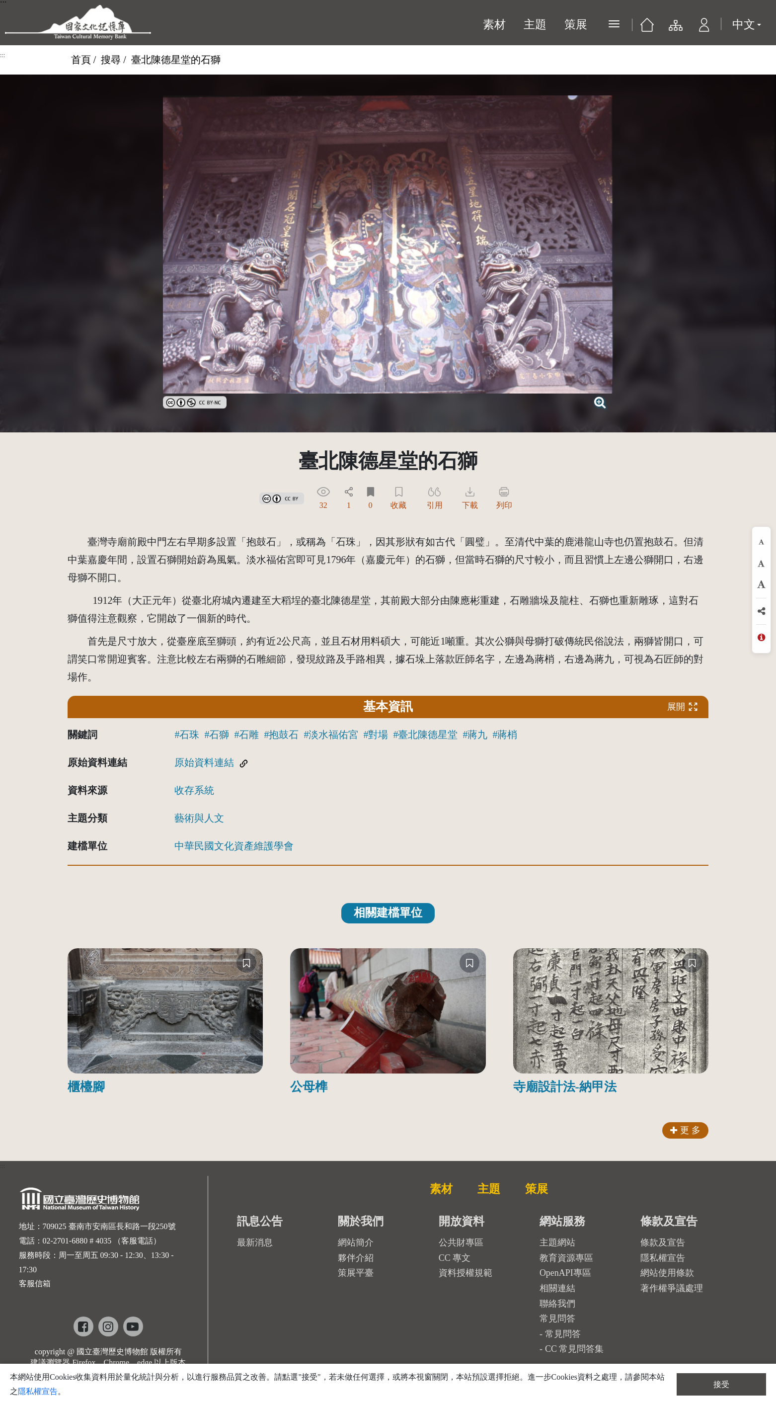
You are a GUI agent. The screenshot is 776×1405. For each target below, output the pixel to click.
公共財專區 (461, 1242)
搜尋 (111, 59)
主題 (535, 24)
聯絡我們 (557, 1304)
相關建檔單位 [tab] (388, 913)
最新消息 (255, 1242)
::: (2, 55)
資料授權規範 (465, 1273)
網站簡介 (356, 1242)
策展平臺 (356, 1273)
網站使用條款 (667, 1273)
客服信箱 (35, 1283)
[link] (195, 401)
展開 (682, 707)
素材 (494, 24)
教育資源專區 (566, 1258)
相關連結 (557, 1288)
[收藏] (246, 963)
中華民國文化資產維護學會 (234, 845)
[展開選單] (614, 23)
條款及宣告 (662, 1242)
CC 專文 (455, 1258)
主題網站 (557, 1242)
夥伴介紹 (356, 1258)
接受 (721, 1384)
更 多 (685, 1130)
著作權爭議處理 (671, 1288)
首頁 (81, 59)
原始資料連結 (204, 762)
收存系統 (194, 790)
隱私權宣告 (662, 1258)
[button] (704, 27)
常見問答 (563, 1334)
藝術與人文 (199, 818)
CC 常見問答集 (574, 1349)
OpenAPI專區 (565, 1273)
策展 (575, 24)
